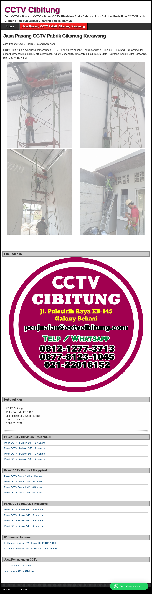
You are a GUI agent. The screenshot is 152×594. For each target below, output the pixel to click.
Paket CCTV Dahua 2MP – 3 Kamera (23, 487)
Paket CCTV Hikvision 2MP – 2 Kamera (24, 448)
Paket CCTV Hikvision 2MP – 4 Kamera (24, 459)
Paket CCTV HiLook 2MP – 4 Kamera (23, 526)
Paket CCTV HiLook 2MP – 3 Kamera (23, 520)
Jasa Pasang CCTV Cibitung (19, 571)
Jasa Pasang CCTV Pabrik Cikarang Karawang (53, 26)
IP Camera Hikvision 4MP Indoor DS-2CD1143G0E (30, 548)
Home (10, 26)
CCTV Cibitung (32, 9)
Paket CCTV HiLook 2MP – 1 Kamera (23, 509)
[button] (129, 586)
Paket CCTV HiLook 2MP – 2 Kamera (23, 515)
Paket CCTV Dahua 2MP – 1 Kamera (23, 476)
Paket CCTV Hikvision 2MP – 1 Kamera (24, 443)
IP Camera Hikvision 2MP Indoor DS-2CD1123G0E (30, 543)
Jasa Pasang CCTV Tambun (18, 565)
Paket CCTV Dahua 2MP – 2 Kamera (23, 481)
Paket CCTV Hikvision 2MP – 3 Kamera (24, 453)
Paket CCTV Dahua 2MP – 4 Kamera (23, 492)
